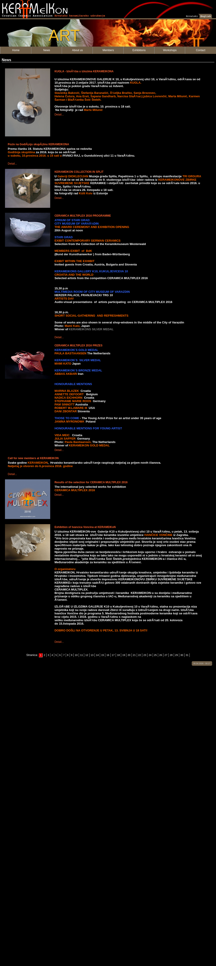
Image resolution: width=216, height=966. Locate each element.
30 (181, 655)
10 (76, 655)
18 (118, 655)
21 (134, 655)
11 (81, 655)
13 (92, 655)
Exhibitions (139, 50)
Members (108, 50)
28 (171, 655)
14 (97, 655)
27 (165, 655)
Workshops (170, 50)
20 (129, 655)
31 (187, 655)
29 (176, 655)
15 (102, 655)
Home (16, 50)
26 (160, 655)
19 (123, 655)
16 (107, 655)
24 (150, 655)
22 (139, 655)
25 (155, 655)
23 (144, 655)
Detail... (59, 114)
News (46, 50)
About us (77, 50)
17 (113, 655)
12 (86, 655)
